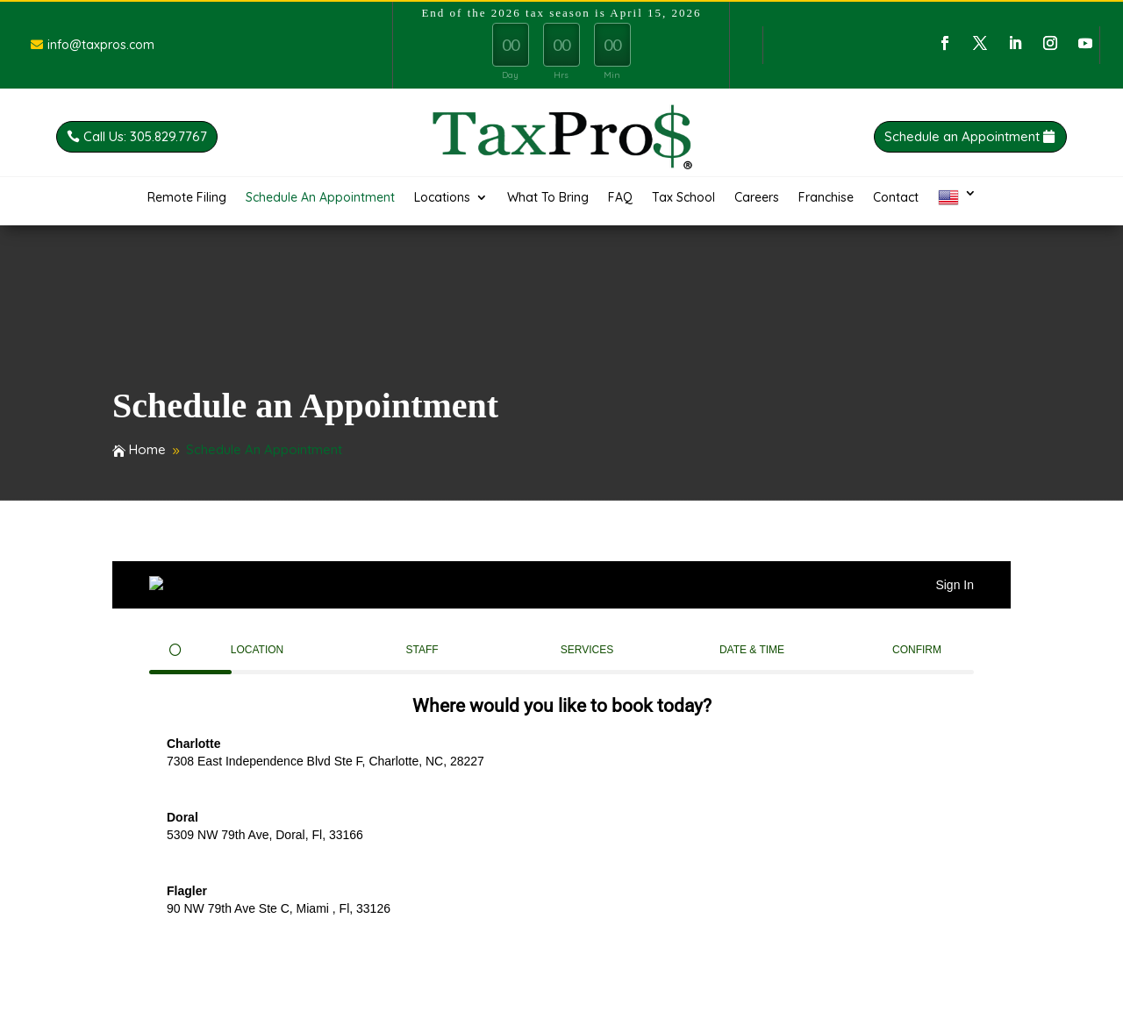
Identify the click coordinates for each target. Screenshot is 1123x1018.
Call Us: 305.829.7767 (101, 136)
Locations (442, 198)
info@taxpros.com (100, 45)
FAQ (620, 198)
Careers (756, 198)
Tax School (683, 198)
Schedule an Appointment (1006, 136)
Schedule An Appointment (320, 198)
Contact (896, 198)
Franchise (826, 198)
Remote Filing (186, 198)
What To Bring (548, 198)
